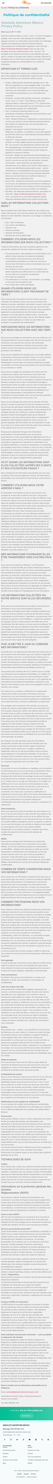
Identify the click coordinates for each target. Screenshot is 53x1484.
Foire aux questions (34, 1457)
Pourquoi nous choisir (10, 1460)
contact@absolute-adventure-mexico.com (22, 1392)
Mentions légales (32, 1477)
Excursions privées (9, 1450)
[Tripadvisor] (17, 1439)
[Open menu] (3, 3)
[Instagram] (11, 1439)
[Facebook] (4, 1439)
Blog (4, 1463)
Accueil (4, 8)
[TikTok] (23, 1439)
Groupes (5, 1453)
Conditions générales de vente (38, 1460)
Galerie (5, 1457)
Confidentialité (20, 1477)
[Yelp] (42, 1439)
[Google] (36, 1439)
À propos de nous (33, 1450)
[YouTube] (29, 1439)
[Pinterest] (48, 1439)
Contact (30, 1453)
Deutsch (33, 1474)
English (19, 1474)
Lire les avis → (26, 1416)
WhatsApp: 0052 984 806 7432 (13, 1429)
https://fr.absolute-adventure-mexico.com (17, 49)
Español (26, 1474)
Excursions (46, 3)
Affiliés (30, 1463)
